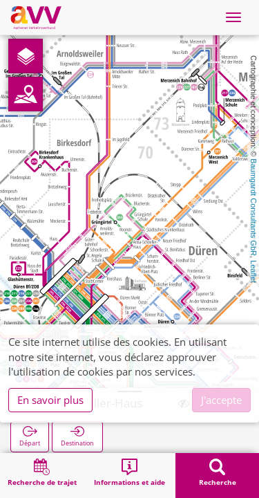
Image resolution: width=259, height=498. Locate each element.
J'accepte (221, 400)
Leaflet (253, 271)
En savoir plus (50, 400)
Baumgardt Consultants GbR (253, 207)
